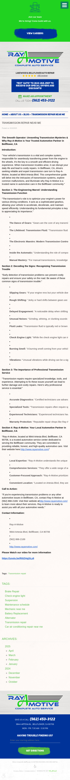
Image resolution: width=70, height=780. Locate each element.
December (14, 673)
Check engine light (15, 596)
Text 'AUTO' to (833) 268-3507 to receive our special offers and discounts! (35, 86)
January (13, 664)
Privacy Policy (18, 771)
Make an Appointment (37, 96)
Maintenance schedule (17, 604)
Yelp (35, 766)
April (11, 650)
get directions (35, 750)
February (13, 659)
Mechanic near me (15, 609)
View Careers (35, 33)
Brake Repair (12, 591)
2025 (8, 646)
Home (5, 115)
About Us (15, 115)
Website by (46, 771)
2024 (8, 668)
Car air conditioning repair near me (24, 626)
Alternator (10, 618)
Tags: (6, 583)
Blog (26, 115)
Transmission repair (17, 573)
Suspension (11, 600)
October (13, 681)
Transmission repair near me (48, 115)
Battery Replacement (16, 613)
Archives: (9, 639)
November (14, 677)
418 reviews (42, 75)
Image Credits (30, 771)
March (12, 655)
